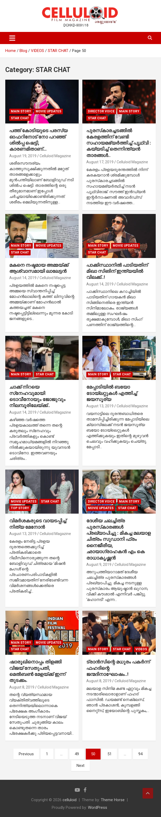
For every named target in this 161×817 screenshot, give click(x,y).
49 (77, 754)
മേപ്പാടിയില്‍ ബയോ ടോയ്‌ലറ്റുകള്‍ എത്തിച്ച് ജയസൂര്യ (111, 393)
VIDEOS (141, 649)
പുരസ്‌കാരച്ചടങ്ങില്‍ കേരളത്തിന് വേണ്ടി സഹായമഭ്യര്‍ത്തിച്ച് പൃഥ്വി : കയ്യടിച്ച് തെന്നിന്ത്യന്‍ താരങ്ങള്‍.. (118, 143)
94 (140, 754)
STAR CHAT (20, 118)
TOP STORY (20, 508)
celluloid (70, 799)
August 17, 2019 (99, 162)
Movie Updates (48, 111)
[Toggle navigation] (12, 38)
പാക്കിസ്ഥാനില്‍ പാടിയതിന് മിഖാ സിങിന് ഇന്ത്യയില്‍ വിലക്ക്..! (117, 271)
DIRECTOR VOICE (101, 111)
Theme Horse (113, 799)
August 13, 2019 (99, 406)
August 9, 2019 (98, 564)
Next (80, 765)
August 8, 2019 (21, 687)
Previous (26, 754)
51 (109, 754)
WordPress (97, 807)
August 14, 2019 (22, 278)
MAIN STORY (21, 111)
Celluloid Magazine (55, 156)
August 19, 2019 (22, 156)
